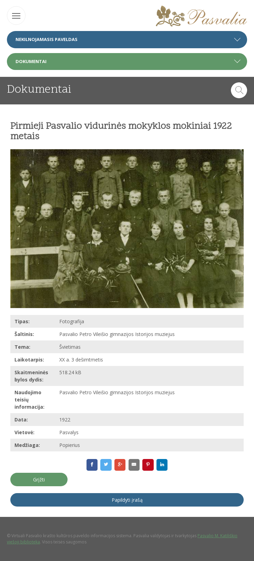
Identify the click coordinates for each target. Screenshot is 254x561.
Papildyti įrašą (127, 500)
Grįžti (39, 479)
